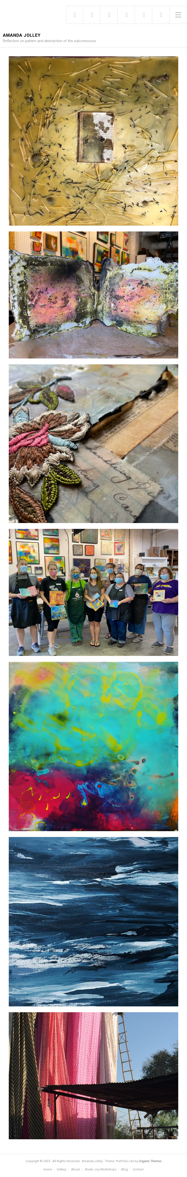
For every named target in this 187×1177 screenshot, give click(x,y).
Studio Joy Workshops (100, 1169)
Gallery (61, 1169)
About (75, 1169)
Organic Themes (150, 1161)
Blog (124, 1169)
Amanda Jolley (22, 35)
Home (47, 1169)
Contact (138, 1169)
